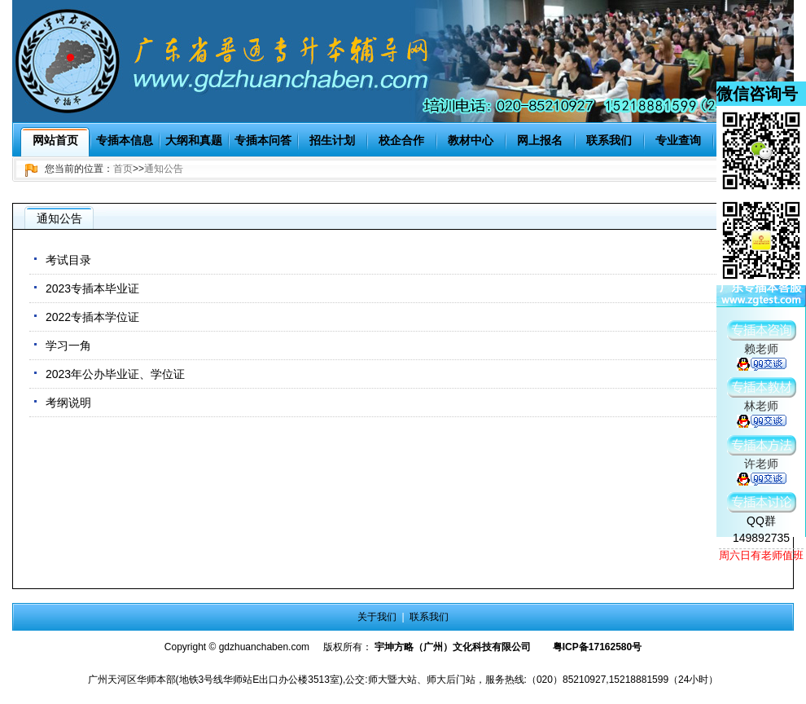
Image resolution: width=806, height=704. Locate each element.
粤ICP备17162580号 (597, 647)
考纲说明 (68, 402)
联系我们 (609, 140)
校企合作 (401, 140)
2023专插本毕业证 (92, 288)
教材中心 (470, 140)
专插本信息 (124, 140)
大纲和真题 (193, 140)
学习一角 (68, 345)
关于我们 (376, 617)
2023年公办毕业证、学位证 (115, 374)
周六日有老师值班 (761, 555)
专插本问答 (262, 140)
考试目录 (68, 259)
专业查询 (678, 140)
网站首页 (55, 140)
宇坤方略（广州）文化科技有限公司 (453, 647)
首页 (123, 168)
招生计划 (332, 140)
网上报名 (540, 140)
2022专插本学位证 (92, 316)
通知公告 (163, 168)
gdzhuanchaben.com (264, 647)
